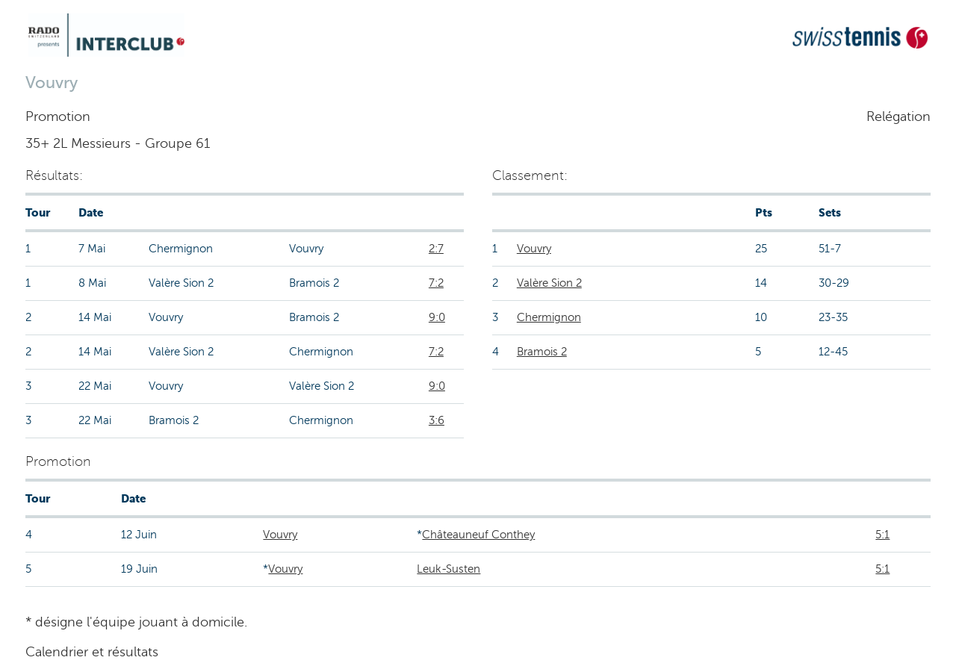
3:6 (436, 420)
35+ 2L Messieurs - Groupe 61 (117, 143)
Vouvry (534, 249)
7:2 (436, 283)
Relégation (898, 116)
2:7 (436, 249)
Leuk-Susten (448, 569)
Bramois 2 (542, 352)
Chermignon (549, 317)
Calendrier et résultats (91, 651)
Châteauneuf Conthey (478, 535)
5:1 (882, 535)
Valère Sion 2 (549, 283)
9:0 (437, 317)
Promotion (57, 116)
